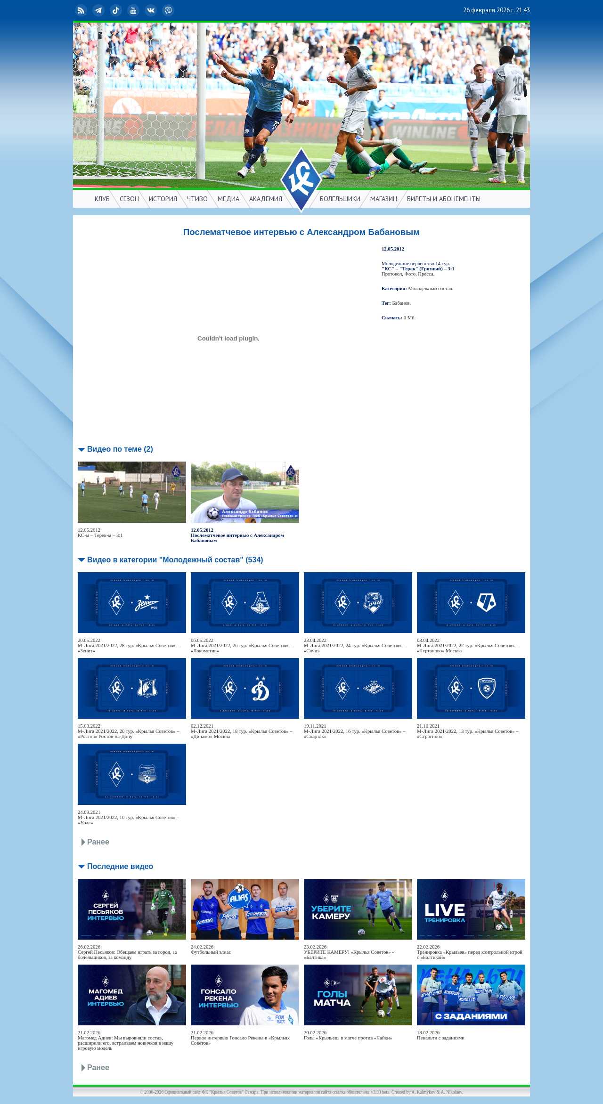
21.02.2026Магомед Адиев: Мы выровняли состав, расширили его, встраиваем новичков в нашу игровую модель (125, 1040)
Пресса (425, 273)
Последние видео (120, 866)
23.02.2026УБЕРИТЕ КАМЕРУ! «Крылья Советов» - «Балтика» (349, 952)
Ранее (98, 842)
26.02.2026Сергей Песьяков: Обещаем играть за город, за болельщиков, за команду (127, 952)
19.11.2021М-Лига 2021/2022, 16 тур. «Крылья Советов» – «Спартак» (354, 731)
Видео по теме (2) (120, 449)
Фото (410, 273)
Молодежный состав (430, 288)
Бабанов (401, 303)
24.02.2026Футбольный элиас (211, 949)
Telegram (99, 10)
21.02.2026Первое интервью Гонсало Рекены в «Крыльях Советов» (240, 1038)
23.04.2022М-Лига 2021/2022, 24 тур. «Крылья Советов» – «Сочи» (354, 645)
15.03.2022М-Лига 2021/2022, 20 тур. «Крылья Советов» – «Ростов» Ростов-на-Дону (128, 731)
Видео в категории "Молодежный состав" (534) (175, 560)
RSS (82, 10)
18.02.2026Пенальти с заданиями (440, 1035)
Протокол (392, 273)
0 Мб (409, 317)
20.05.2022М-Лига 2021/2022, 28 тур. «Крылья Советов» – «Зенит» (128, 645)
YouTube (134, 10)
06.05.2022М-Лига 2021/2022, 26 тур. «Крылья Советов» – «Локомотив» (241, 645)
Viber (169, 10)
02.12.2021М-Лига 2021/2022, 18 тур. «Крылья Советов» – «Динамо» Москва (241, 731)
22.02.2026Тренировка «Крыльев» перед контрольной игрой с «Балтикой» (469, 952)
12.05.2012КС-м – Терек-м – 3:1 (100, 533)
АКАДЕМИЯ (265, 199)
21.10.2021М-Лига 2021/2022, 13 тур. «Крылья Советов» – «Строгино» (467, 731)
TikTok (117, 10)
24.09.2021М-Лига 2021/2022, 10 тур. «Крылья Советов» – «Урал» (128, 817)
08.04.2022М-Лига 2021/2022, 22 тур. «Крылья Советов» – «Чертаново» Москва (467, 645)
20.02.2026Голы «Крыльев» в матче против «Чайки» (348, 1035)
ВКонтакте (152, 10)
